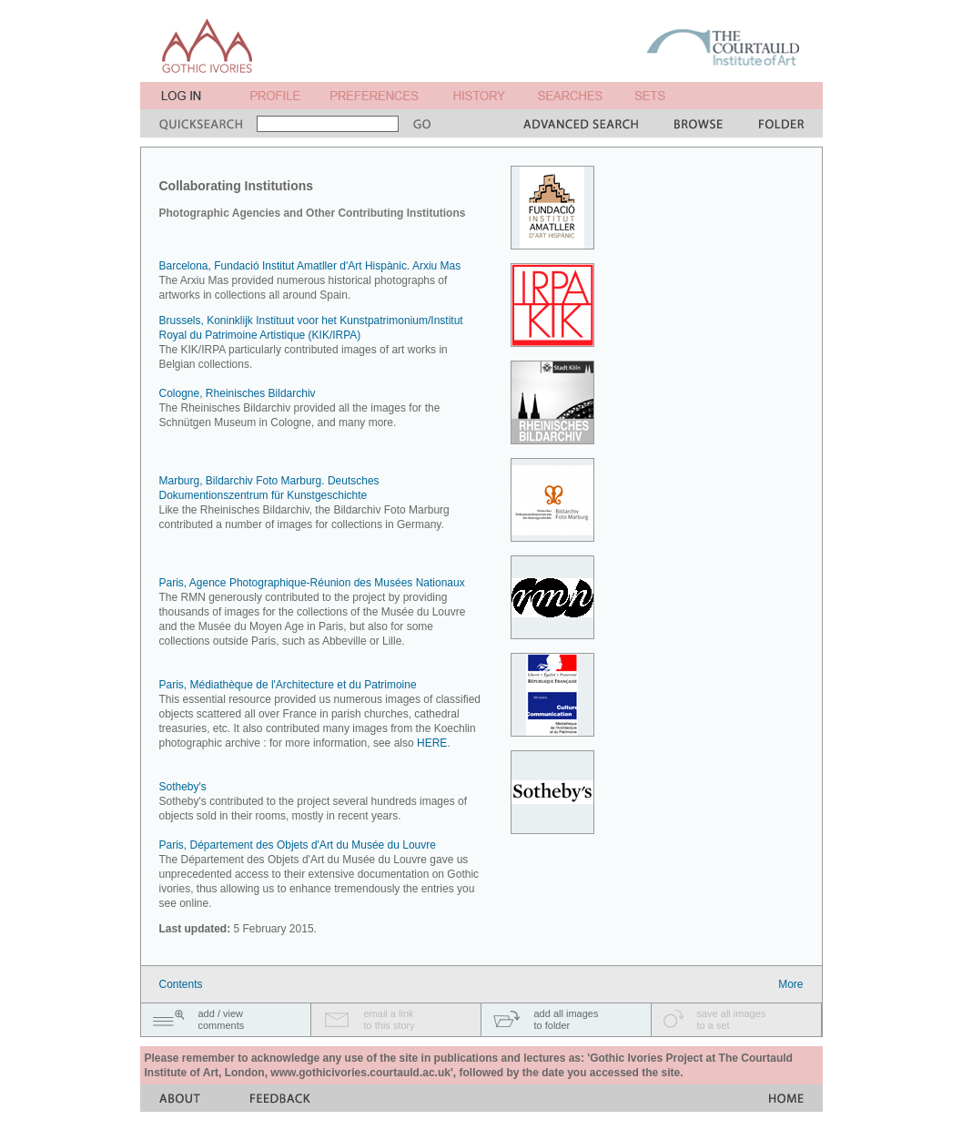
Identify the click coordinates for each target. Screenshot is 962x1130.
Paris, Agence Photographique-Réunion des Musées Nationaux (312, 582)
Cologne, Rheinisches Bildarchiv (237, 393)
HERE (432, 743)
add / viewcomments (221, 1019)
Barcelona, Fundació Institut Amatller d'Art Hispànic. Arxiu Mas (310, 266)
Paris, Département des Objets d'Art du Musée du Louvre (297, 845)
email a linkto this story (389, 1019)
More (790, 984)
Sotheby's (183, 786)
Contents (181, 984)
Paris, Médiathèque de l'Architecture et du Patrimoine (288, 684)
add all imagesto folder (566, 1019)
